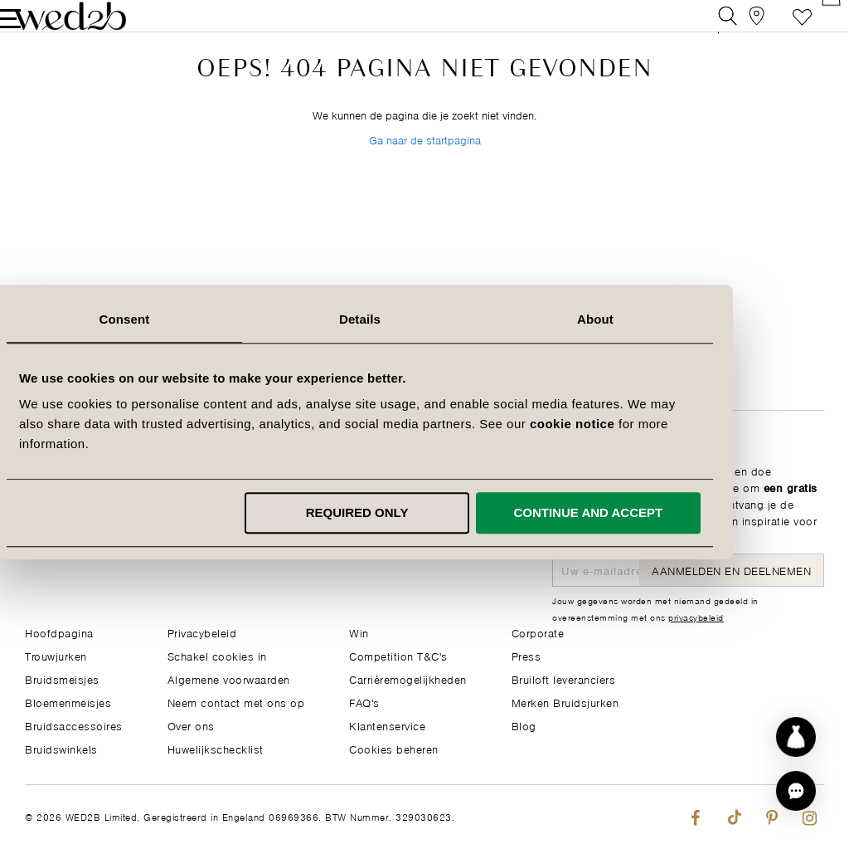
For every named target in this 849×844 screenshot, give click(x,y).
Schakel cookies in (217, 655)
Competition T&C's (398, 655)
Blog (524, 725)
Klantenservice (387, 725)
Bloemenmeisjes (68, 702)
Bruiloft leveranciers (564, 678)
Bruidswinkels (61, 748)
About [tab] (660, 319)
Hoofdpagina (59, 632)
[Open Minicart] (814, 28)
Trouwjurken (56, 655)
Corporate (538, 632)
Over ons (191, 725)
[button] (796, 791)
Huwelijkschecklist (215, 748)
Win (359, 632)
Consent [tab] (189, 319)
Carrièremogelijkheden (408, 678)
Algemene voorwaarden (228, 678)
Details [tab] (424, 319)
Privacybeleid (202, 632)
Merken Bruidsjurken (565, 702)
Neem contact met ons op (236, 702)
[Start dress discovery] (796, 737)
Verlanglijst (777, 28)
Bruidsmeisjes (62, 678)
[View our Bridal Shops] (740, 28)
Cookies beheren (394, 748)
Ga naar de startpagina (425, 181)
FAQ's (364, 702)
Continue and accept (653, 512)
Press (526, 655)
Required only (422, 512)
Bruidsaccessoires (74, 725)
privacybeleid (696, 616)
